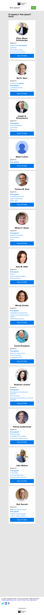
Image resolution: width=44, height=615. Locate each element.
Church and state (16, 402)
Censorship (14, 532)
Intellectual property (17, 362)
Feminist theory (15, 316)
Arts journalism (15, 488)
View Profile (22, 59)
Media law (13, 139)
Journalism (13, 137)
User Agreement (32, 600)
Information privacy (16, 50)
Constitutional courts (17, 224)
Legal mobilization (16, 226)
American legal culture (17, 400)
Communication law (16, 535)
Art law (12, 312)
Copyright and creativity (18, 491)
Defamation (14, 95)
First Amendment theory (18, 537)
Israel (12, 272)
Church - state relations (18, 581)
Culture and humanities (18, 314)
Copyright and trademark (18, 356)
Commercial (17, 89)
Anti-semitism (14, 270)
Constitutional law (16, 93)
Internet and (18, 45)
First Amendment (16, 135)
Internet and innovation (18, 52)
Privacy (24, 600)
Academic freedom (16, 268)
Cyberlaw (13, 47)
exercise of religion (18, 574)
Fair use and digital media (19, 493)
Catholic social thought (17, 579)
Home (19, 600)
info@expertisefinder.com (8, 600)
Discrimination (15, 448)
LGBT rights (14, 228)
